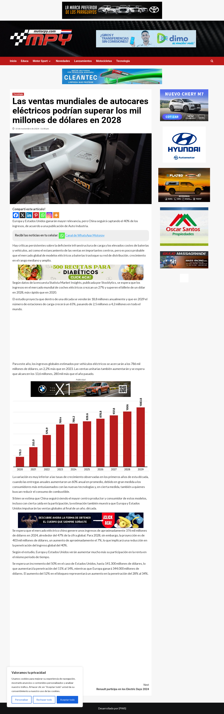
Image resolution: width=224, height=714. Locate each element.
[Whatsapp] (43, 215)
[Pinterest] (36, 215)
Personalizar (21, 699)
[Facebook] (16, 215)
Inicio (13, 61)
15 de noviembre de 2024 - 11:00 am (32, 128)
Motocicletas (104, 61)
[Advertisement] (80, 337)
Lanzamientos (83, 61)
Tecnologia (123, 61)
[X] (22, 215)
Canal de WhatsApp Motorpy (84, 235)
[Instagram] (49, 215)
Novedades (63, 61)
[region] (45, 687)
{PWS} (122, 708)
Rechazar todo (44, 699)
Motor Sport (42, 61)
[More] (56, 215)
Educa (24, 61)
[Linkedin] (29, 215)
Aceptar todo (67, 699)
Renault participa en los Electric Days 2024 (115, 687)
